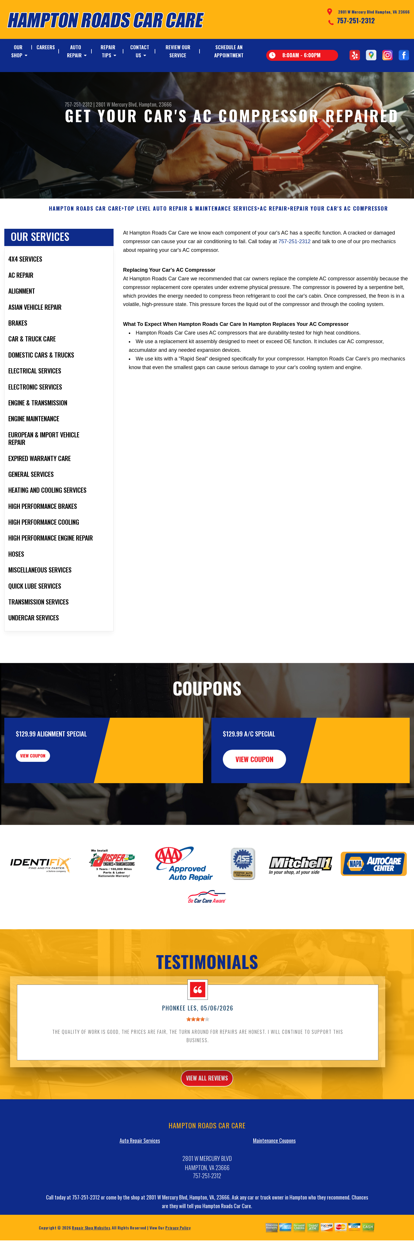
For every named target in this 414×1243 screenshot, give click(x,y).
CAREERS (46, 47)
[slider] (197, 1047)
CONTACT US (139, 51)
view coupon (47, 787)
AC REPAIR (274, 236)
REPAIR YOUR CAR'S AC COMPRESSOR (339, 236)
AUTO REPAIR (74, 51)
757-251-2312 (356, 20)
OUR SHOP (16, 51)
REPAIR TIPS (108, 51)
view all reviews (207, 1107)
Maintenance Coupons (274, 1171)
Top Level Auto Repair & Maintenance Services (190, 236)
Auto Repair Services (140, 1171)
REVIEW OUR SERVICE (178, 51)
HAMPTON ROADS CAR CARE (85, 236)
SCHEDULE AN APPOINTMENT (229, 51)
